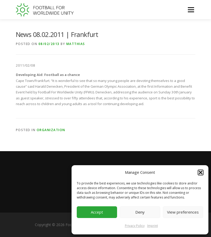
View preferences (183, 212)
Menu (190, 9)
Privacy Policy (135, 225)
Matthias (75, 44)
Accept (97, 212)
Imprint (152, 225)
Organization (51, 130)
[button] (200, 172)
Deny (140, 212)
